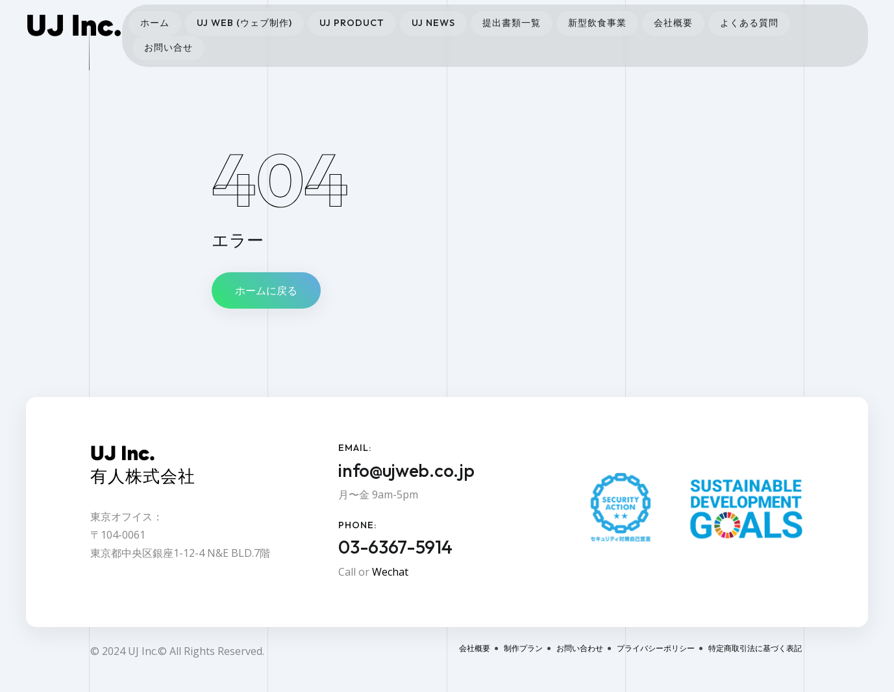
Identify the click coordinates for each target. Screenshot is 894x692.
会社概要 (673, 23)
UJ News (433, 23)
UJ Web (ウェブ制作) (244, 23)
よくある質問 (749, 23)
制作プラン (523, 648)
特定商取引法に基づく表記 (755, 648)
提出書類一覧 (511, 23)
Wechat (390, 572)
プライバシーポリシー (656, 648)
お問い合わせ (579, 648)
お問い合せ (168, 47)
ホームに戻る (266, 290)
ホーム (154, 23)
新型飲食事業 (597, 23)
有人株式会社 (142, 476)
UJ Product (351, 23)
